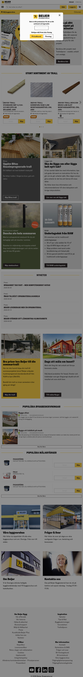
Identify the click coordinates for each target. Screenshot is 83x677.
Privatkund (36, 36)
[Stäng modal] (59, 15)
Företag (48, 36)
